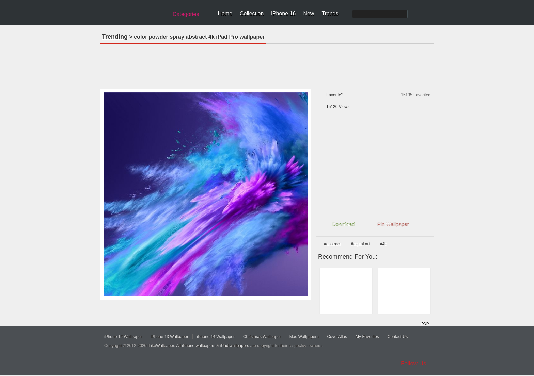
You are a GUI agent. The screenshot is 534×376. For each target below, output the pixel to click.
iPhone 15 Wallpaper (123, 336)
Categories (186, 14)
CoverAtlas (337, 336)
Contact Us (398, 336)
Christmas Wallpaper (262, 336)
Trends (329, 13)
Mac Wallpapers (304, 336)
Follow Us (413, 363)
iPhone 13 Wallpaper (169, 336)
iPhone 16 (283, 13)
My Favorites (367, 336)
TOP (424, 323)
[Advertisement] (267, 64)
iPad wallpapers (234, 345)
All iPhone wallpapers (195, 345)
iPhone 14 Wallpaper (216, 336)
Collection (252, 13)
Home (225, 13)
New (308, 13)
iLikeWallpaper (161, 345)
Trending (115, 36)
